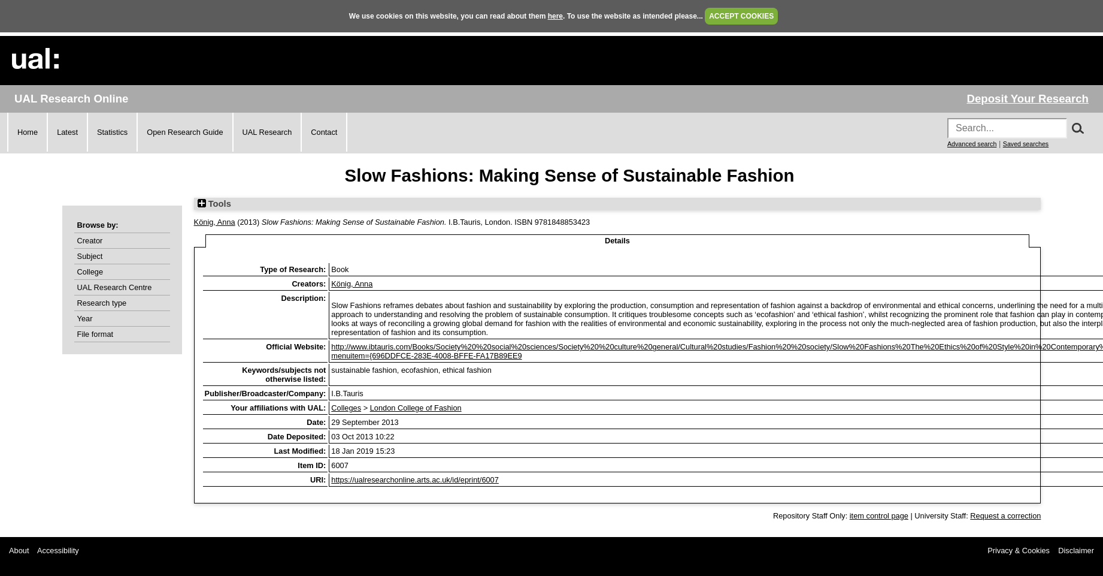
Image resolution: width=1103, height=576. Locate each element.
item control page (879, 515)
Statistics (112, 132)
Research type (102, 302)
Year (85, 318)
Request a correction (1005, 515)
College (90, 271)
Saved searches (1026, 143)
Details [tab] (617, 240)
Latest (67, 132)
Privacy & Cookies (1018, 550)
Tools (214, 204)
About (19, 550)
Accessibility (58, 550)
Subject (90, 256)
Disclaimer (1076, 550)
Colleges (346, 407)
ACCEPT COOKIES (741, 16)
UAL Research (267, 132)
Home (27, 132)
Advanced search (971, 143)
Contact (324, 132)
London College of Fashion (416, 407)
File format (95, 334)
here (555, 16)
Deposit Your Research (1027, 98)
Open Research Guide (185, 132)
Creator (90, 240)
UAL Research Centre (114, 287)
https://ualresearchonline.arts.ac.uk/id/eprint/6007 (415, 479)
